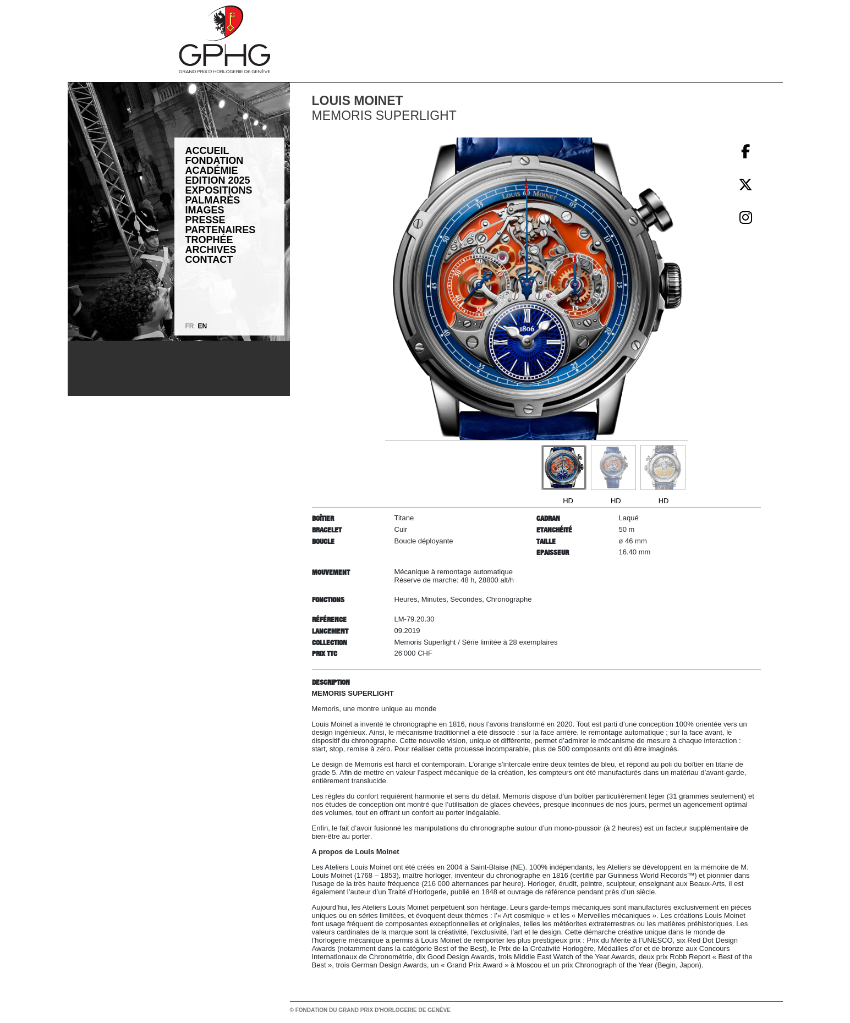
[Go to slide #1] (564, 468)
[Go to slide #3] (663, 468)
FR (189, 326)
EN (202, 326)
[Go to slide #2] (613, 468)
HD (568, 501)
